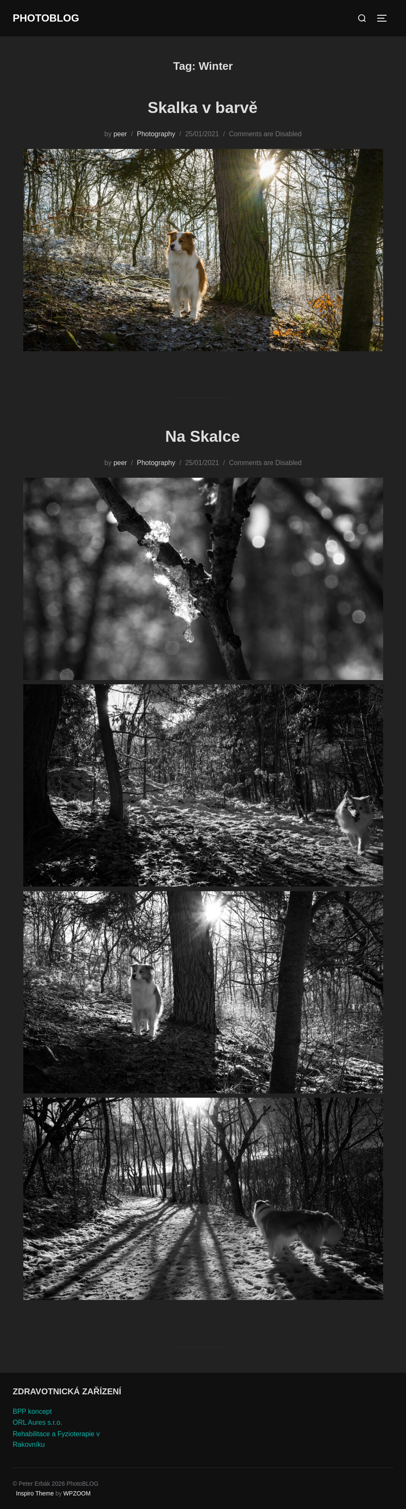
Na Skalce (202, 436)
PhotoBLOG (48, 18)
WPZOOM (77, 1493)
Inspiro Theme (35, 1493)
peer (120, 134)
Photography (156, 134)
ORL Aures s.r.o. (37, 1422)
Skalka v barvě (203, 107)
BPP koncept (32, 1411)
